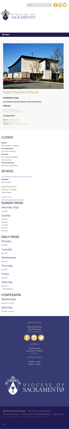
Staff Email (58, 414)
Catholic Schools (11, 414)
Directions (34, 353)
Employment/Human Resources (36, 414)
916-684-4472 (12, 122)
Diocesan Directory (35, 332)
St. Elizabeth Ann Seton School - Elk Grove (16, 176)
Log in (5, 424)
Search (50, 4)
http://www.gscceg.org (19, 124)
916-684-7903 (6, 197)
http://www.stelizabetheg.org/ (12, 200)
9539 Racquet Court (10, 110)
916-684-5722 (14, 120)
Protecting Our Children (14, 411)
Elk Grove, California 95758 (13, 112)
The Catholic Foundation (39, 411)
